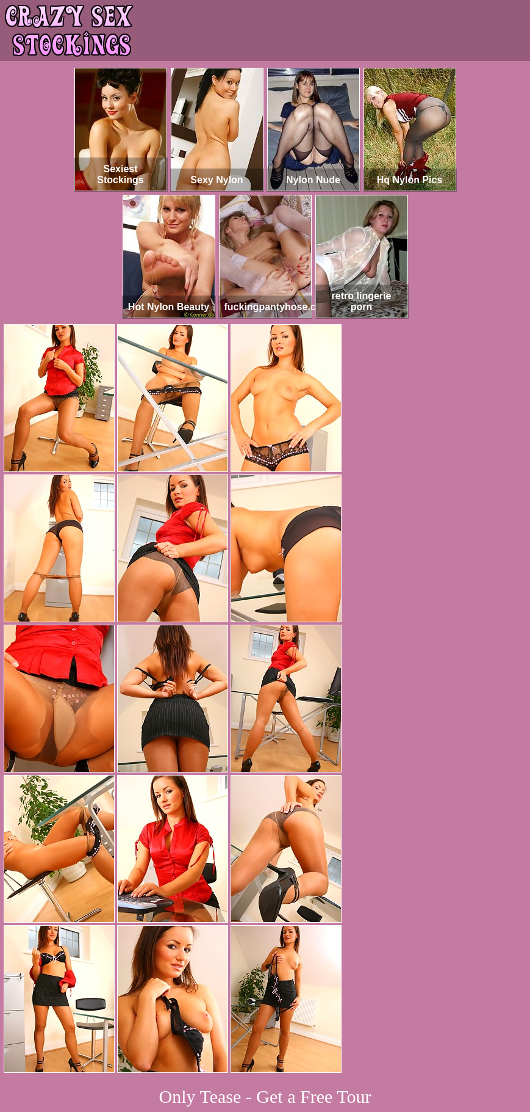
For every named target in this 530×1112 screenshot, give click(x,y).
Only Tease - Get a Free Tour (265, 1096)
